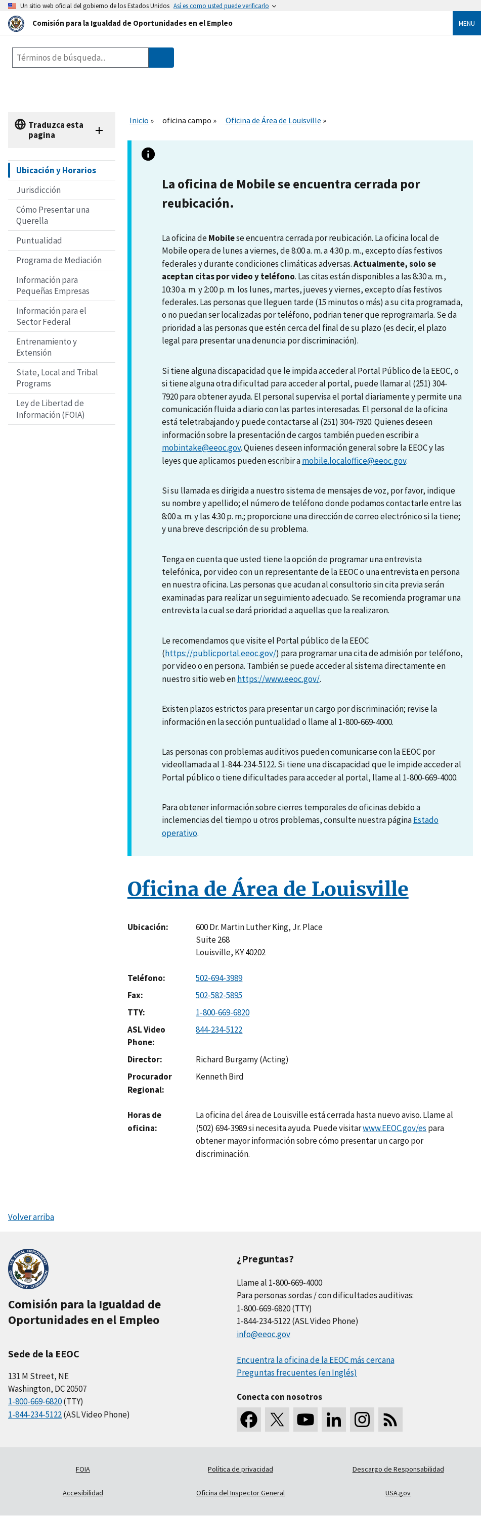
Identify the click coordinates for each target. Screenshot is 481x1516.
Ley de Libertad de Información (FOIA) (50, 409)
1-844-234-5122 (35, 1414)
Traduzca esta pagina (55, 129)
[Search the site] (80, 57)
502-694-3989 (219, 978)
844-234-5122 (219, 1029)
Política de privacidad (240, 1469)
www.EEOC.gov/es (394, 1128)
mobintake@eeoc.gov (201, 447)
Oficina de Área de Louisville (273, 120)
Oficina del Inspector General (240, 1492)
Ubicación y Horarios (56, 170)
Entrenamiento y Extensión (46, 347)
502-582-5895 (219, 995)
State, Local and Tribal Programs (57, 378)
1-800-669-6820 (222, 1012)
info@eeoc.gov (263, 1334)
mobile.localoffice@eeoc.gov (354, 460)
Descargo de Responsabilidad (398, 1469)
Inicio (139, 120)
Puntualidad (39, 240)
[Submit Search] (161, 57)
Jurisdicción (38, 189)
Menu (467, 23)
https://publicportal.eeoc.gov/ (220, 653)
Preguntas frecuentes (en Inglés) (297, 1372)
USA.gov (398, 1492)
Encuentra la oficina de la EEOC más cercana (316, 1359)
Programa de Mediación (59, 260)
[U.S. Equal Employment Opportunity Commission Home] (218, 23)
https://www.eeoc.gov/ (278, 678)
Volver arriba (31, 1216)
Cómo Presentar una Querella (53, 215)
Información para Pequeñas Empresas (53, 285)
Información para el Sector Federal (51, 316)
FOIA (83, 1469)
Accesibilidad (83, 1492)
